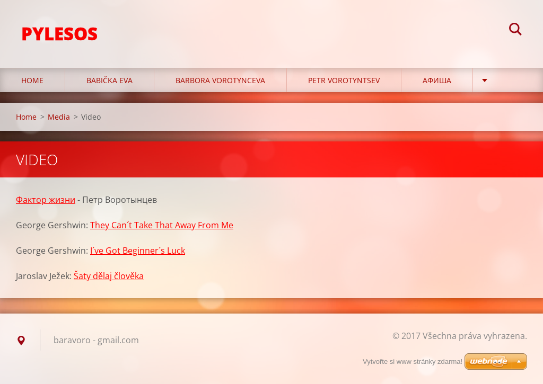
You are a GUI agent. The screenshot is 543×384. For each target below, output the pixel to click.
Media (59, 117)
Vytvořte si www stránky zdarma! (412, 361)
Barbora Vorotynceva (220, 80)
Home (32, 80)
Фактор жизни (45, 200)
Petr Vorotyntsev (344, 80)
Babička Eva (109, 80)
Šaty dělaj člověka (109, 276)
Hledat (515, 30)
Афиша (437, 80)
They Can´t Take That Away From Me (161, 225)
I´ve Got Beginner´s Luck (137, 250)
